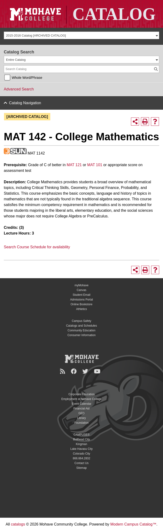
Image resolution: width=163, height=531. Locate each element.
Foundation (81, 422)
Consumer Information (81, 335)
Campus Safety (81, 321)
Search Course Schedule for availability (37, 247)
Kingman (81, 444)
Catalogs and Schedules (81, 325)
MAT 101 (94, 165)
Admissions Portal (81, 299)
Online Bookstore (81, 304)
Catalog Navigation (25, 103)
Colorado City (81, 453)
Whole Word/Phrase (27, 78)
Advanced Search (19, 89)
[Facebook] (74, 371)
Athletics (81, 309)
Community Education (81, 330)
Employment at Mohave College (81, 399)
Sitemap (81, 468)
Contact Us (81, 463)
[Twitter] (85, 371)
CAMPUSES (81, 434)
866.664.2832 (81, 458)
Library (81, 418)
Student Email (81, 294)
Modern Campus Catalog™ (133, 524)
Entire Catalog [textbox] (16, 59)
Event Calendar (81, 403)
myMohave (81, 285)
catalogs (18, 524)
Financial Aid (81, 408)
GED (81, 413)
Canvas (81, 290)
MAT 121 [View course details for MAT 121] (74, 165)
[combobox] (81, 35)
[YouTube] (98, 371)
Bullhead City (81, 439)
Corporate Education (81, 394)
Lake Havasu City (81, 449)
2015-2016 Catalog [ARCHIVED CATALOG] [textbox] (36, 35)
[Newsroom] (63, 371)
